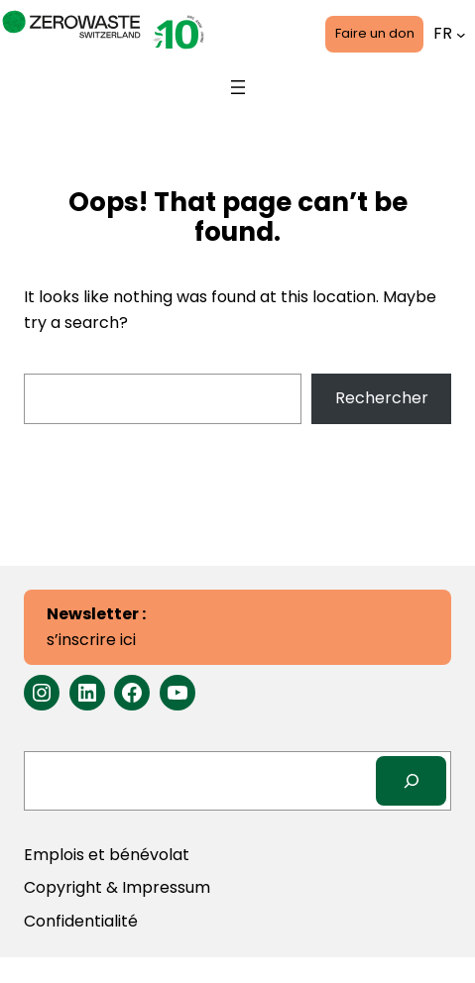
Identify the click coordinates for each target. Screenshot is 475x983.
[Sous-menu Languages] (461, 34)
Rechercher (381, 397)
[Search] (411, 780)
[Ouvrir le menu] (238, 87)
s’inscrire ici (96, 626)
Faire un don (375, 33)
